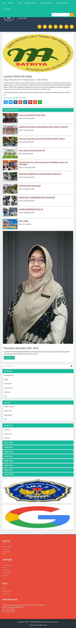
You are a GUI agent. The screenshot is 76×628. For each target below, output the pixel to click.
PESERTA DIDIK (31, 3)
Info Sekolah (8, 383)
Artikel (6, 379)
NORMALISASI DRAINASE (30, 186)
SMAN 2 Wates (9, 406)
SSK (5, 396)
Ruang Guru (8, 411)
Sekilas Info (6, 594)
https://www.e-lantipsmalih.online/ (15, 98)
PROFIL (11, 3)
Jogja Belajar (8, 415)
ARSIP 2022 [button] (8, 456)
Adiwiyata (7, 392)
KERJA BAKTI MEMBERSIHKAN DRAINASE (37, 197)
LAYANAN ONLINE (47, 3)
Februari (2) (7, 434)
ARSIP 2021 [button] (8, 461)
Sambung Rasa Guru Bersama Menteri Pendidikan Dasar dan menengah (43, 163)
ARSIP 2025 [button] (8, 443)
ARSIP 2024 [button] (8, 447)
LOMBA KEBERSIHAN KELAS (31, 209)
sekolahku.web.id (42, 625)
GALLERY (7, 9)
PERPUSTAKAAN (62, 3)
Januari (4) (7, 429)
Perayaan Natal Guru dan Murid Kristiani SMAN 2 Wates (42, 139)
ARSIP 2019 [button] (8, 470)
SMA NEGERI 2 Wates (40, 622)
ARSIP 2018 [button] (8, 474)
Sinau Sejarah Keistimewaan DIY (32, 150)
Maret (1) (7, 438)
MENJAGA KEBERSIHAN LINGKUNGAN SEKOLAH (40, 174)
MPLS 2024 (23, 221)
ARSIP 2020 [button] (8, 465)
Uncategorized (8, 375)
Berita (4, 589)
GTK (20, 3)
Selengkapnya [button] (9, 357)
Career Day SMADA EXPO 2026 (32, 115)
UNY (5, 419)
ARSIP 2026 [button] (8, 425)
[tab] (38, 425)
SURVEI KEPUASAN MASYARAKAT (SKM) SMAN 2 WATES (43, 127)
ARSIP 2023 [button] (8, 452)
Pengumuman (8, 388)
